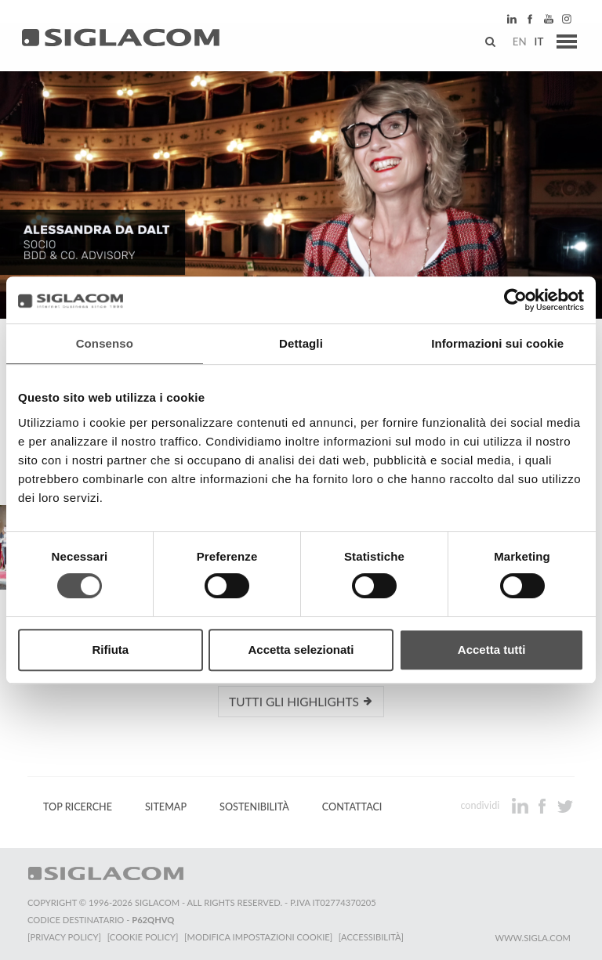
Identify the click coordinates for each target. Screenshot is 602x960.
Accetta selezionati (301, 649)
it (536, 43)
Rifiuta (110, 649)
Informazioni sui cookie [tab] (497, 343)
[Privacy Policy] (64, 937)
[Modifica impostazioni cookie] (259, 937)
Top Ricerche (77, 807)
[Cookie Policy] (143, 937)
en (517, 43)
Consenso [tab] (104, 343)
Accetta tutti (492, 649)
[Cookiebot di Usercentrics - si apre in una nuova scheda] (515, 300)
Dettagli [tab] (301, 343)
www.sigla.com (533, 938)
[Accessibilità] (371, 937)
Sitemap (166, 807)
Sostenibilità (254, 807)
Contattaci (352, 807)
